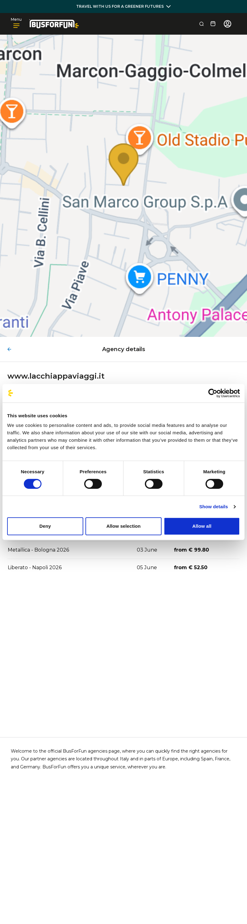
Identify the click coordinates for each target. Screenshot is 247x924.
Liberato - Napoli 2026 (35, 567)
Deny (45, 526)
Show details (213, 506)
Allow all (201, 526)
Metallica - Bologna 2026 (38, 550)
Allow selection (123, 526)
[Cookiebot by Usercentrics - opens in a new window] (213, 393)
